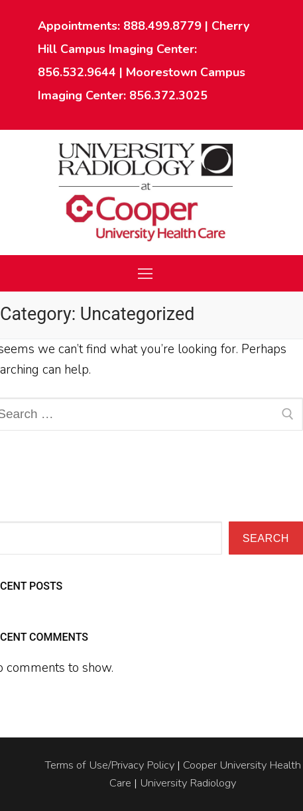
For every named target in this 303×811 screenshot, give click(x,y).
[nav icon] (144, 273)
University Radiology (188, 782)
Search (266, 538)
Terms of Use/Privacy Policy (109, 765)
